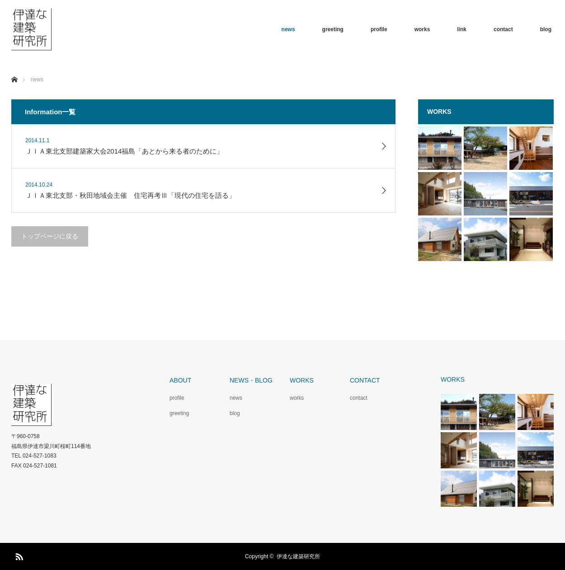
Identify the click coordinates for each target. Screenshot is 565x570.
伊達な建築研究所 (298, 556)
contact (503, 29)
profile (379, 29)
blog (545, 29)
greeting (333, 29)
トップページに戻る (49, 236)
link (461, 29)
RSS (18, 555)
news (288, 29)
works (422, 29)
